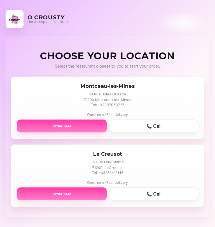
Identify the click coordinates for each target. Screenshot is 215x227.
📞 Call (154, 126)
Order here (61, 126)
